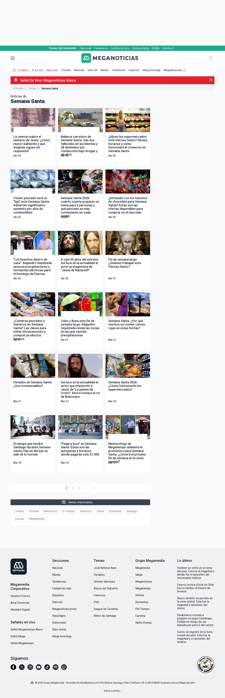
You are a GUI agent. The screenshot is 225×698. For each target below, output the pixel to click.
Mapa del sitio (187, 682)
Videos (19, 511)
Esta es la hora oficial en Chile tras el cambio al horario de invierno (195, 588)
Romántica (141, 602)
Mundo (105, 70)
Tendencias (118, 70)
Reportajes (59, 615)
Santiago (131, 511)
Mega (138, 574)
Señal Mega (18, 636)
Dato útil (92, 70)
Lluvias (19, 518)
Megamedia (142, 568)
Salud (100, 511)
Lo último (23, 70)
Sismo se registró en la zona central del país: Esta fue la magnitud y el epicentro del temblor (194, 637)
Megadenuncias (173, 70)
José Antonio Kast (105, 568)
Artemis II (168, 48)
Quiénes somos (169, 682)
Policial (33, 511)
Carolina (140, 615)
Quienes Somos (20, 596)
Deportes (134, 70)
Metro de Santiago (105, 615)
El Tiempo (68, 511)
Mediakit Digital (20, 609)
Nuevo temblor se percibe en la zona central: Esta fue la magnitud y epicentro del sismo (195, 603)
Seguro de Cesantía (106, 609)
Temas (32, 88)
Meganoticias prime (64, 609)
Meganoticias (143, 581)
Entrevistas (59, 622)
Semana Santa (140, 48)
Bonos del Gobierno (106, 588)
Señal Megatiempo (22, 643)
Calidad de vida (61, 588)
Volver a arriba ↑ (112, 690)
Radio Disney (143, 622)
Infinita (139, 595)
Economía (115, 511)
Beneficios (50, 511)
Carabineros (101, 48)
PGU (96, 602)
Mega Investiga (151, 70)
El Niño (156, 48)
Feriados (99, 574)
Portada (66, 70)
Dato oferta (59, 629)
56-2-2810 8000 (150, 682)
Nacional (79, 70)
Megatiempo (37, 518)
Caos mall (85, 48)
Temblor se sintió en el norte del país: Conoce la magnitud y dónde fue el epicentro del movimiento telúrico (195, 573)
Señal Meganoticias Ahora (27, 629)
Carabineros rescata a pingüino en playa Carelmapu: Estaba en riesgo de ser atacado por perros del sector (195, 620)
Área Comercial (20, 602)
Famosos (86, 511)
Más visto (52, 70)
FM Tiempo (142, 609)
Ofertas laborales (104, 581)
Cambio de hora (120, 48)
